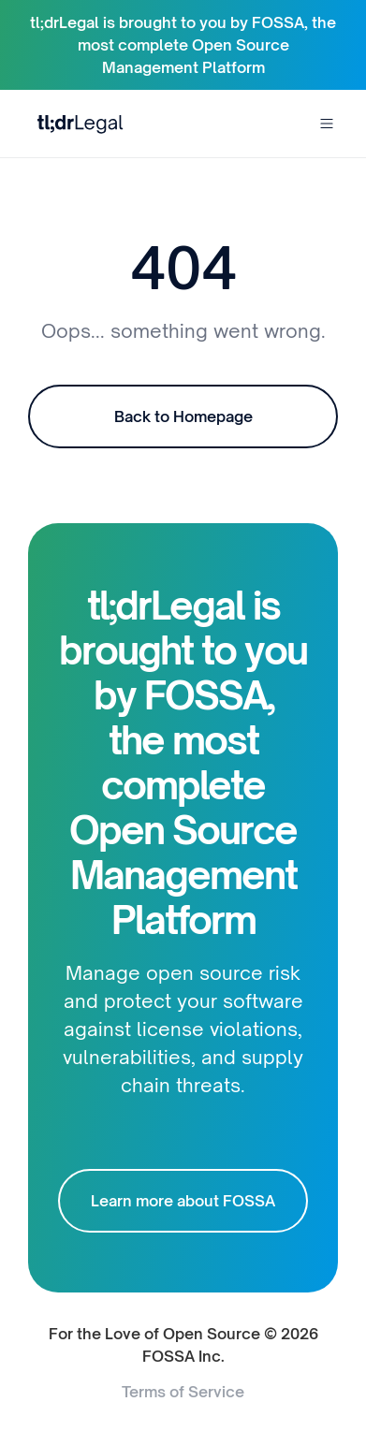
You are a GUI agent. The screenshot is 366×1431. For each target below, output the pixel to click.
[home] (76, 123)
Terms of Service (183, 1391)
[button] (326, 123)
